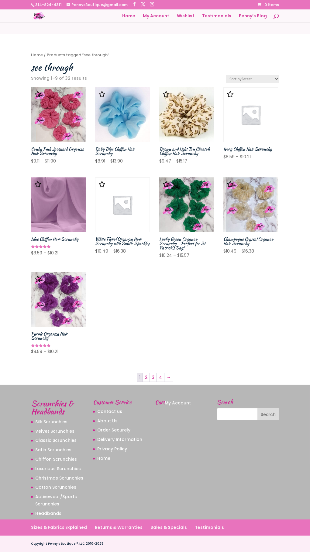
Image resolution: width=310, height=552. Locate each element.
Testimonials (216, 16)
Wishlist (186, 16)
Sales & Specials (168, 527)
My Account (156, 16)
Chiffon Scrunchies (56, 459)
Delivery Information (119, 439)
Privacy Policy (112, 449)
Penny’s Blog (253, 16)
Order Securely (113, 430)
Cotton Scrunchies (55, 487)
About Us (107, 421)
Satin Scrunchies (53, 450)
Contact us (109, 411)
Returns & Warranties (119, 527)
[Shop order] (252, 79)
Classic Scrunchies (56, 440)
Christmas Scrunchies (59, 478)
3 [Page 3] (153, 377)
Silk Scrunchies (51, 422)
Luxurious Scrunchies (58, 469)
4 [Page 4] (160, 377)
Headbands (48, 513)
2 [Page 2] (146, 377)
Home (128, 16)
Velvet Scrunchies (54, 431)
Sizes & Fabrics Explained (59, 527)
